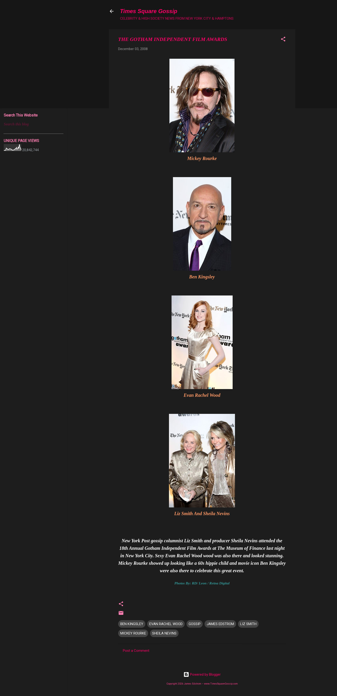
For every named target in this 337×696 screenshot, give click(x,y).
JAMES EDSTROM (220, 624)
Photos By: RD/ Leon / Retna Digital (202, 583)
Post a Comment (136, 651)
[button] (283, 40)
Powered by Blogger (202, 674)
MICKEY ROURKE (133, 633)
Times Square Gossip (148, 11)
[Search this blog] (33, 124)
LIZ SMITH (248, 624)
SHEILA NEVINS (164, 633)
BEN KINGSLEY (131, 624)
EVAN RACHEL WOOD (166, 624)
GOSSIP (195, 624)
